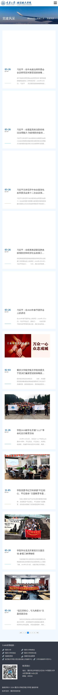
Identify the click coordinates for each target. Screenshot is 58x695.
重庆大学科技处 (10, 653)
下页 (37, 632)
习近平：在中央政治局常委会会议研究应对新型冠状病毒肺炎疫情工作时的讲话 (30, 72)
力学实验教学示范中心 (43, 659)
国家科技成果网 (29, 656)
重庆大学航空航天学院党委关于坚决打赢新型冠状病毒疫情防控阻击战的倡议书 (30, 373)
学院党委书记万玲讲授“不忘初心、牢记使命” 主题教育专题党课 (31, 493)
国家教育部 (9, 656)
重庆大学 (8, 650)
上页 (21, 632)
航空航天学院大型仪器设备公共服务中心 (18, 659)
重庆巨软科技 (15, 691)
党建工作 (40, 18)
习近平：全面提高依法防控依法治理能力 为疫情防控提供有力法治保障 (31, 132)
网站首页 (31, 18)
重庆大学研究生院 (30, 653)
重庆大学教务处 (29, 650)
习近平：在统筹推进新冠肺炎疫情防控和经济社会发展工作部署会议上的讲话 (30, 253)
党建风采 (50, 18)
